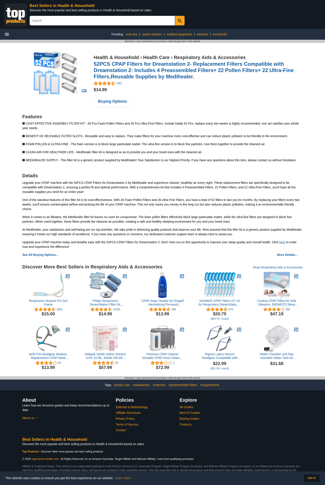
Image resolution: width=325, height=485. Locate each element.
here (282, 242)
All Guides (186, 407)
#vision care (122, 385)
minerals (202, 34)
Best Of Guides (190, 412)
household (220, 34)
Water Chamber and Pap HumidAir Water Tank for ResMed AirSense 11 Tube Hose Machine (277, 356)
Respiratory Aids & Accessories (210, 57)
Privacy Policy (125, 418)
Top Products (31, 451)
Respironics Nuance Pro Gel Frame (48, 302)
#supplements (209, 385)
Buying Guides (189, 418)
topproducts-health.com (44, 458)
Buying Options (112, 101)
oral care (131, 34)
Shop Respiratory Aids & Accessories (278, 267)
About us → (30, 418)
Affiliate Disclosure (128, 412)
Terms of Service (127, 424)
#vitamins (159, 385)
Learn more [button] (123, 478)
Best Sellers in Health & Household (62, 5)
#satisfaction (141, 385)
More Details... (287, 254)
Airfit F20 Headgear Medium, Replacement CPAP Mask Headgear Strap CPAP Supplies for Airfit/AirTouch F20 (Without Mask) (48, 356)
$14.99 (100, 89)
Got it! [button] (312, 478)
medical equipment (179, 34)
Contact (121, 430)
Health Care (156, 57)
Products (185, 424)
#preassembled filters (183, 385)
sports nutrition (152, 34)
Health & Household (116, 57)
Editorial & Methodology (132, 407)
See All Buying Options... (40, 254)
